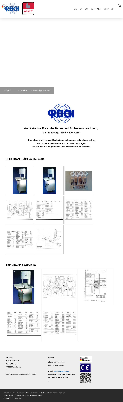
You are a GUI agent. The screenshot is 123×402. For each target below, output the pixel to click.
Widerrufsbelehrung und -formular (28, 393)
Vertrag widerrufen (34, 395)
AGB (13, 393)
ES (86, 9)
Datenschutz (7, 395)
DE (75, 9)
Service (109, 9)
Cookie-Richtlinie (18, 395)
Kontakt (96, 9)
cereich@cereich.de (61, 371)
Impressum (7, 393)
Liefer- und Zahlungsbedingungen (53, 393)
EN (80, 9)
